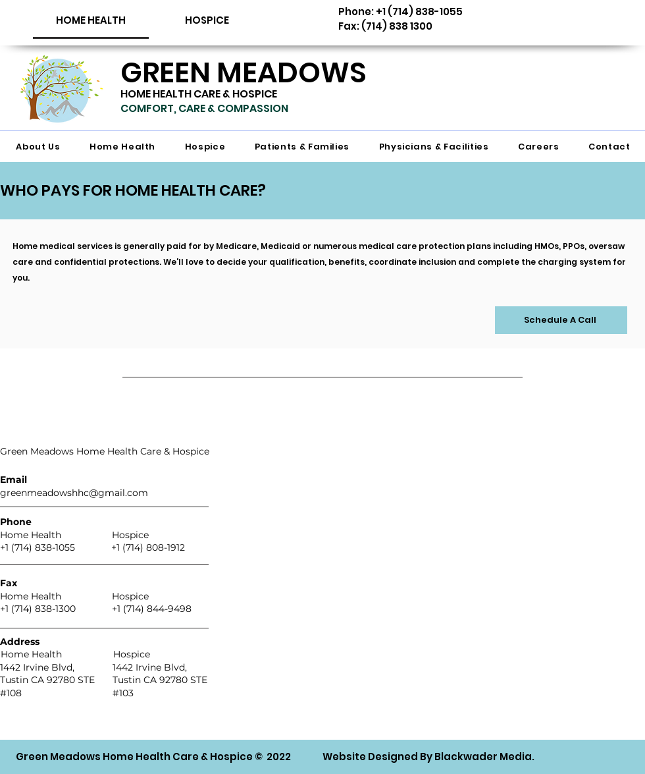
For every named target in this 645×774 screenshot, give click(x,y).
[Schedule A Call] (561, 320)
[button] (91, 20)
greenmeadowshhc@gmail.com (74, 493)
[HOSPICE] (207, 20)
